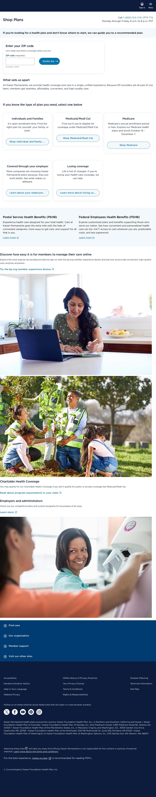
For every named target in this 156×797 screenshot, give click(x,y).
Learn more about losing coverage (79, 192)
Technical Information (141, 683)
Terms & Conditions (73, 689)
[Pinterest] (31, 712)
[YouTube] (23, 712)
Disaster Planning (139, 678)
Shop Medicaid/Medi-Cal (78, 138)
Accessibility (10, 678)
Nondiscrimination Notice (17, 683)
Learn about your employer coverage (29, 192)
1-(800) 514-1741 (132, 17)
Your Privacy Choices (73, 683)
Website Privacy (12, 694)
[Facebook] (15, 712)
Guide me (51, 61)
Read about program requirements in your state (31, 493)
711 (150, 17)
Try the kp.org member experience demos (27, 269)
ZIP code (10, 55)
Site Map (134, 689)
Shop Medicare (129, 145)
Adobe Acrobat (41, 758)
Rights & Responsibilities (75, 694)
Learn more (11, 237)
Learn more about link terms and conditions (36, 751)
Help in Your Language (15, 689)
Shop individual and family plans (29, 141)
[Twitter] (7, 712)
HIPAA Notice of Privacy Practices (80, 678)
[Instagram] (39, 712)
